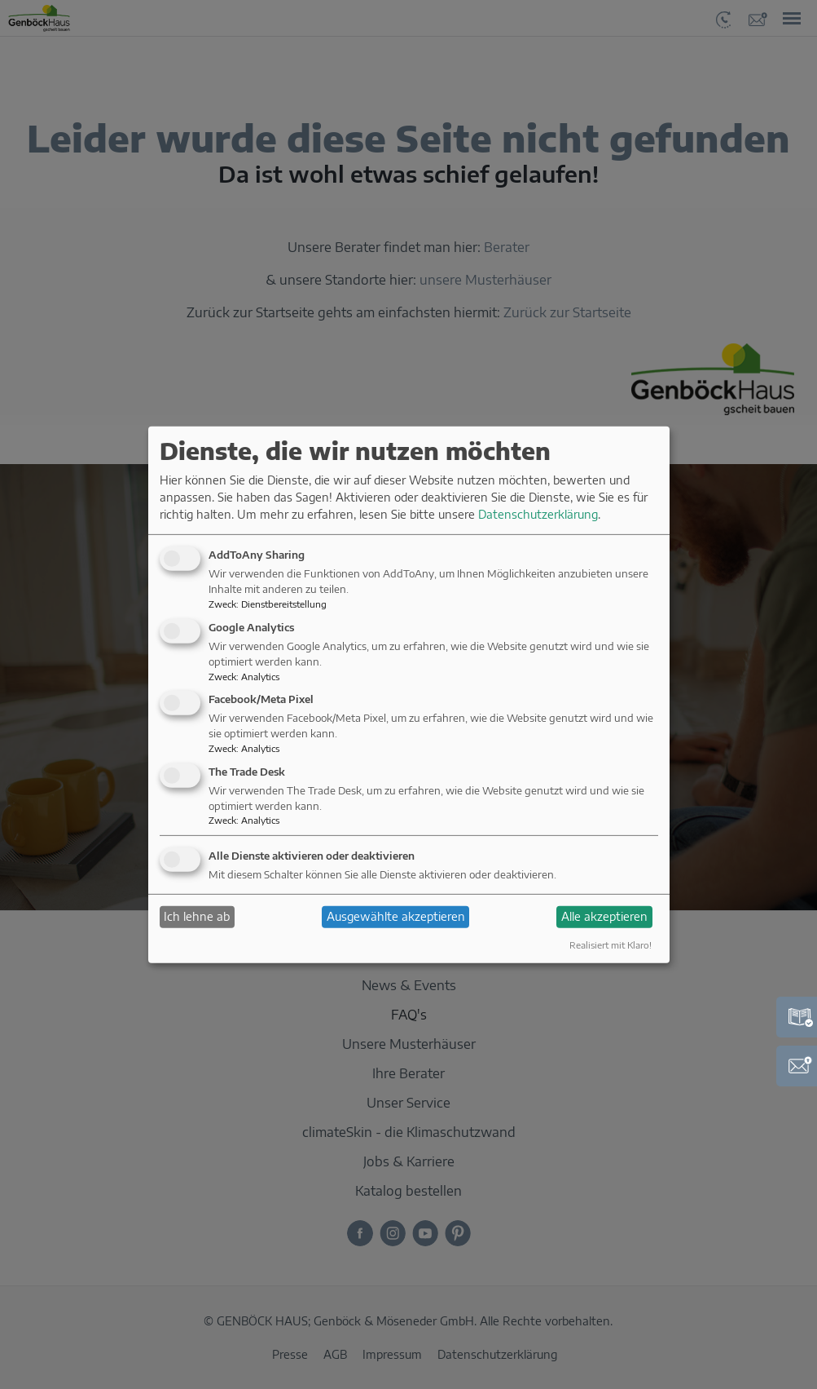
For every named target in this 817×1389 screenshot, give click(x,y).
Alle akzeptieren (604, 916)
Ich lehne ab (197, 916)
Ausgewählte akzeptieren (396, 916)
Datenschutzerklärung (538, 514)
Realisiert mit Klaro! (610, 944)
